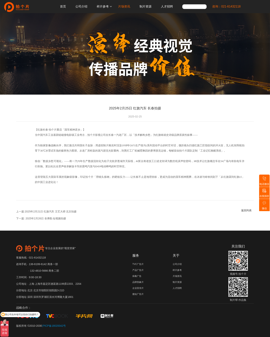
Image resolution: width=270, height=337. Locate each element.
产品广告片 (138, 270)
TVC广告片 (138, 264)
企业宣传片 (138, 288)
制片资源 (146, 6)
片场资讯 (124, 6)
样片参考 (103, 6)
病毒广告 (136, 276)
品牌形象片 (138, 282)
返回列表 (246, 210)
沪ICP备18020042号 (54, 325)
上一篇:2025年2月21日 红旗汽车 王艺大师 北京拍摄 (46, 211)
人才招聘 (167, 6)
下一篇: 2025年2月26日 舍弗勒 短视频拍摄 (41, 218)
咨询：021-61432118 (226, 6)
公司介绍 (81, 6)
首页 (63, 6)
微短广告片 (138, 294)
